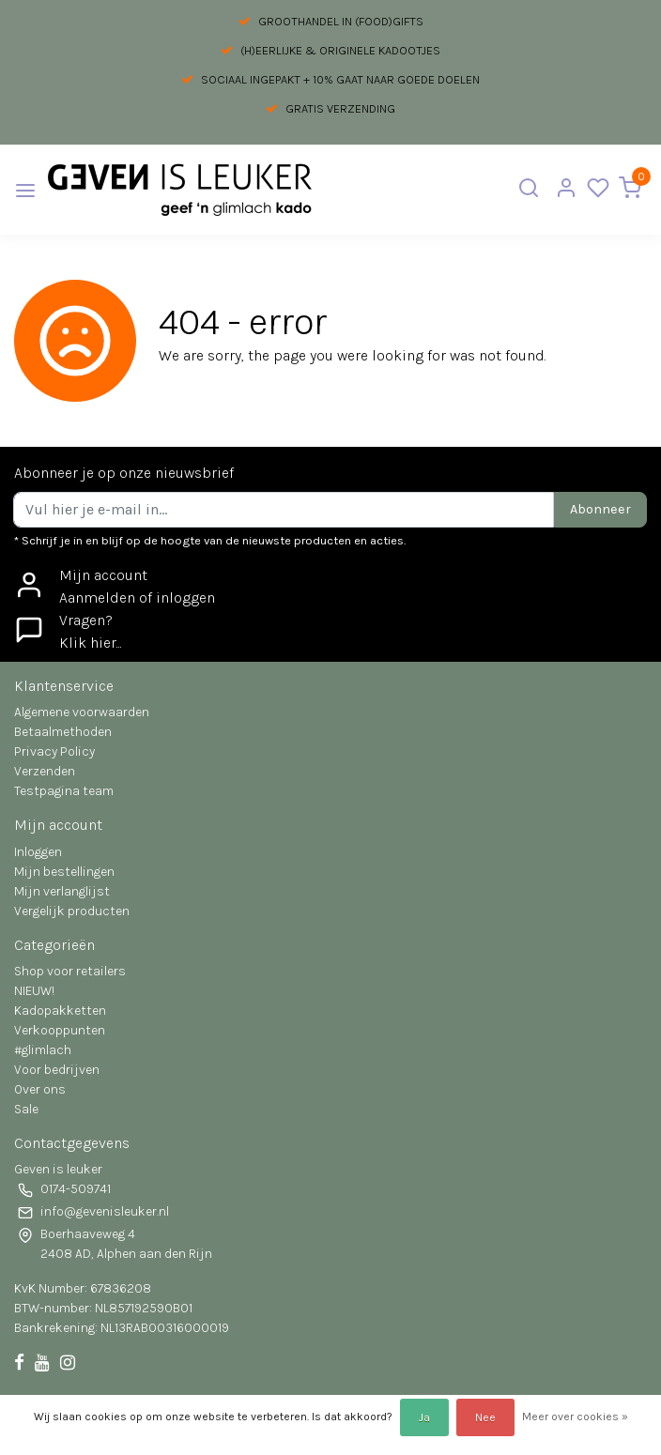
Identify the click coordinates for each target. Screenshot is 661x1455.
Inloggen (38, 852)
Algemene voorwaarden (81, 712)
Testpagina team (64, 791)
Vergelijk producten (72, 911)
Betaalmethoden (63, 732)
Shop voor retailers (70, 971)
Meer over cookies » (575, 1416)
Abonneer (600, 509)
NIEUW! (34, 991)
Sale (26, 1109)
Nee (485, 1417)
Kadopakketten (60, 1010)
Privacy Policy (54, 751)
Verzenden (44, 771)
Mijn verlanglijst (62, 891)
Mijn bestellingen (64, 872)
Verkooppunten (59, 1030)
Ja (424, 1417)
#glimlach (42, 1050)
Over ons (40, 1089)
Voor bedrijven (57, 1070)
